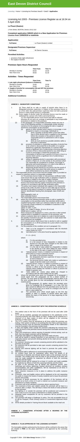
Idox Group (31, 437)
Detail (46, 11)
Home (18, 11)
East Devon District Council (29, 4)
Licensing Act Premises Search (32, 11)
